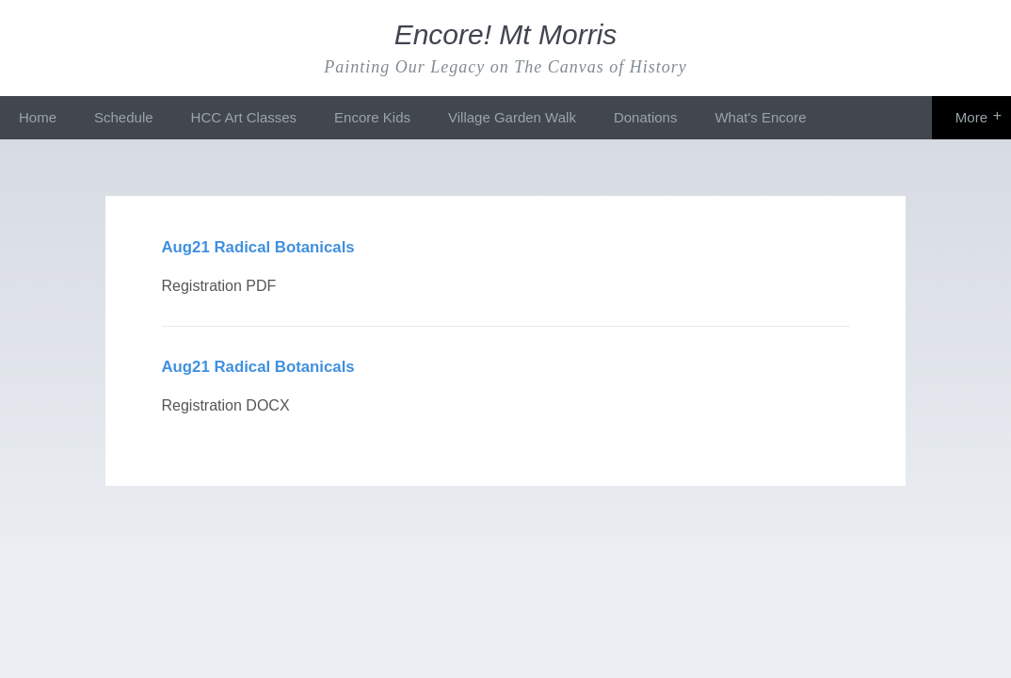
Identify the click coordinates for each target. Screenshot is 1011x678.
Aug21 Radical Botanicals (258, 247)
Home (37, 117)
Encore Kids (372, 117)
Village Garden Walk (512, 117)
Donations (646, 117)
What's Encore (760, 117)
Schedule (123, 117)
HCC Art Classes (244, 117)
